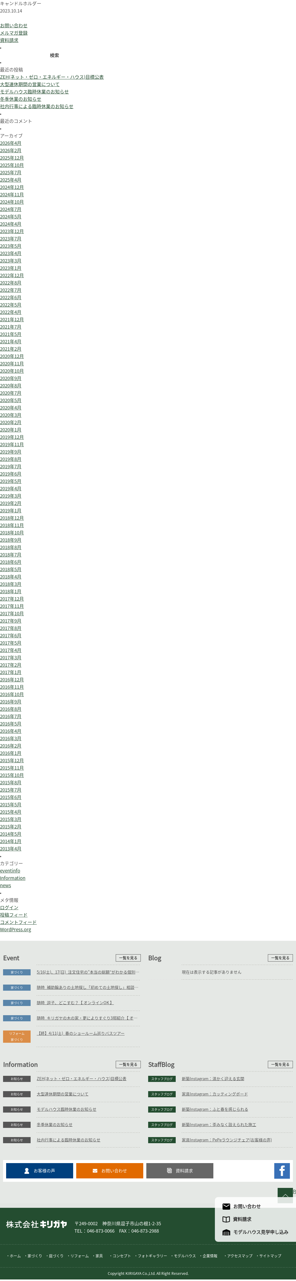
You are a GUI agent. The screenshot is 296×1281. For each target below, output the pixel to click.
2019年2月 (10, 503)
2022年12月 (12, 275)
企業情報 (210, 1257)
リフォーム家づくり (16, 1036)
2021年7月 (10, 327)
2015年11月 (12, 768)
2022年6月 (10, 297)
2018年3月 (10, 584)
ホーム (15, 1257)
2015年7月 (10, 790)
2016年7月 (10, 716)
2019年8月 (10, 459)
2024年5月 (10, 216)
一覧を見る (128, 958)
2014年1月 (10, 841)
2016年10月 (12, 694)
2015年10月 (12, 775)
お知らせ (17, 1078)
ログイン (9, 907)
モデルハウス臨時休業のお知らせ (34, 91)
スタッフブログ (162, 1078)
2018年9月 (10, 540)
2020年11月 (12, 363)
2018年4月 (10, 577)
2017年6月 (10, 635)
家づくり (17, 972)
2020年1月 (10, 430)
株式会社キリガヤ (36, 1226)
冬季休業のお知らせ (20, 99)
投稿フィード (14, 915)
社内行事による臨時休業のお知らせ (36, 106)
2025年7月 (10, 172)
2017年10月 (12, 613)
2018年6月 (10, 562)
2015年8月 (10, 782)
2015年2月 (10, 826)
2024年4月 (10, 224)
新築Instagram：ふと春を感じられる (215, 1109)
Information (12, 878)
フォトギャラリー (152, 1257)
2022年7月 (10, 290)
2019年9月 (10, 452)
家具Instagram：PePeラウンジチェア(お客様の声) (227, 1140)
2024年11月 (12, 194)
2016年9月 (10, 701)
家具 (99, 1257)
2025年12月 (12, 158)
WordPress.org (15, 929)
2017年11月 (12, 606)
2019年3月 (10, 496)
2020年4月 (10, 407)
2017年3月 (10, 657)
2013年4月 (10, 848)
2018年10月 (12, 532)
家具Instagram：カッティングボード (215, 1094)
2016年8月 (10, 709)
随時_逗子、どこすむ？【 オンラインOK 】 (75, 1003)
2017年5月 (10, 643)
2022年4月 (10, 312)
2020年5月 (10, 400)
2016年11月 (12, 687)
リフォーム (79, 1257)
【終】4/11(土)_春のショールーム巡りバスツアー (81, 1033)
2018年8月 (10, 547)
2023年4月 (10, 253)
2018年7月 (10, 554)
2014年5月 (10, 834)
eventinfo (10, 870)
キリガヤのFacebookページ (282, 1171)
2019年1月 (10, 510)
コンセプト (122, 1257)
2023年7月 (10, 238)
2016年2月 (10, 746)
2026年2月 (10, 150)
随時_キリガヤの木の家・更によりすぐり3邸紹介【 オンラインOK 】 (89, 1018)
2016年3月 (10, 738)
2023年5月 (10, 246)
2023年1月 (10, 268)
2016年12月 (12, 679)
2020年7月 (10, 393)
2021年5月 (10, 334)
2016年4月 (10, 731)
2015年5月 (10, 804)
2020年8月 (10, 385)
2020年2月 (10, 422)
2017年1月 (10, 672)
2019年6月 (10, 474)
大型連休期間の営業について (30, 84)
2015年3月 (10, 819)
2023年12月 (12, 231)
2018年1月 (10, 591)
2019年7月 (10, 466)
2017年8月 (10, 628)
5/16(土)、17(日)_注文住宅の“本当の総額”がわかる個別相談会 (89, 972)
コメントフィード (18, 922)
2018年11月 (12, 525)
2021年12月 (12, 319)
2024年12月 (12, 187)
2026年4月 (10, 143)
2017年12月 (12, 599)
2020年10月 (12, 371)
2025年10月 (12, 165)
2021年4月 (10, 341)
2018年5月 (10, 569)
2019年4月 (10, 488)
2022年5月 (10, 305)
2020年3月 (10, 415)
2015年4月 (10, 812)
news (5, 885)
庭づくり (56, 1257)
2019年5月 (10, 481)
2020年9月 (10, 378)
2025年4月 (10, 180)
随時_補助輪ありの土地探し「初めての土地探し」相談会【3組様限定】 (89, 987)
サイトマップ (270, 1257)
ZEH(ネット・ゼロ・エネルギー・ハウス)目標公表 (52, 77)
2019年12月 (12, 437)
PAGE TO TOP (294, 1191)
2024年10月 (12, 202)
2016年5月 (10, 724)
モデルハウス (185, 1257)
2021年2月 (10, 349)
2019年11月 (12, 444)
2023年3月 (10, 260)
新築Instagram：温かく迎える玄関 (213, 1079)
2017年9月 (10, 621)
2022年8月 (10, 283)
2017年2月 (10, 665)
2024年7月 (10, 209)
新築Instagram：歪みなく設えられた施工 (219, 1125)
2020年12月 (12, 356)
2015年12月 (12, 760)
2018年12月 (12, 518)
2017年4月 (10, 650)
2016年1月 (10, 753)
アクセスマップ (240, 1257)
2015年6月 (10, 797)
